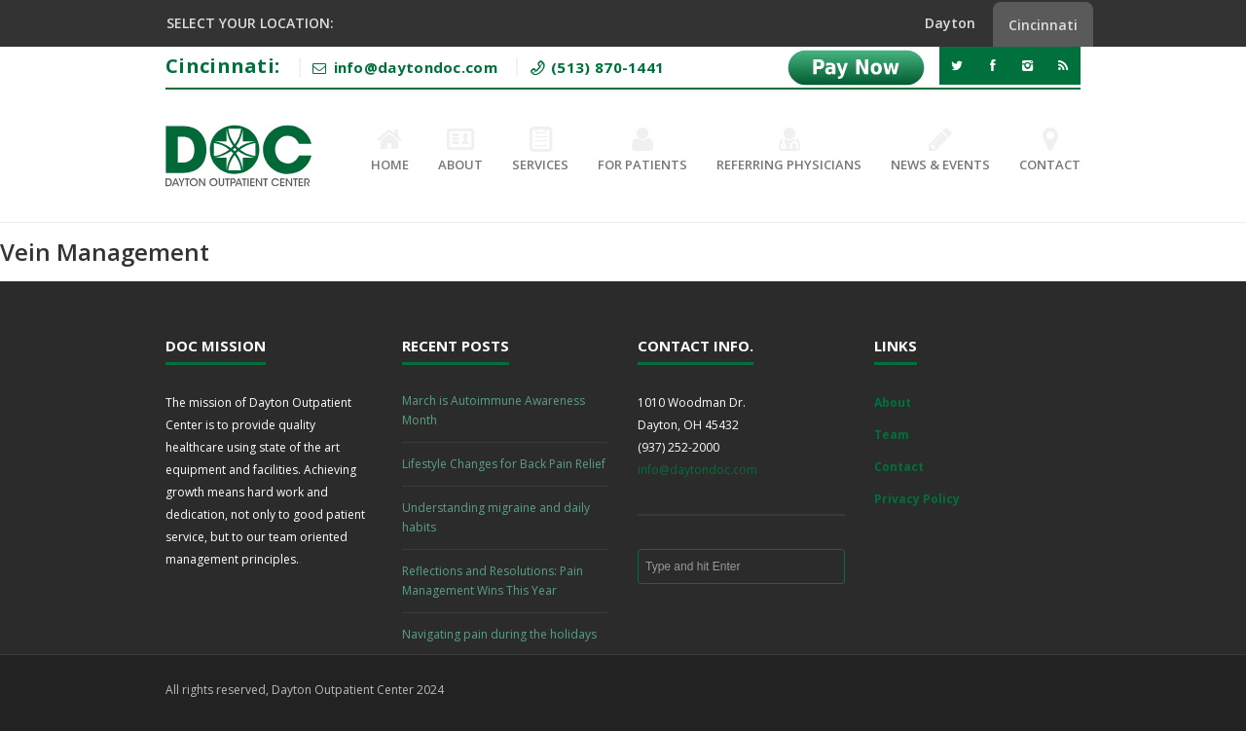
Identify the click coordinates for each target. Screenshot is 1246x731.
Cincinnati (1043, 25)
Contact (1050, 150)
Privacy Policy (917, 499)
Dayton (950, 23)
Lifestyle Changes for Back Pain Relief (503, 464)
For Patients (642, 150)
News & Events (940, 150)
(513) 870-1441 (606, 67)
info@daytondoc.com (697, 469)
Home (390, 150)
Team (891, 434)
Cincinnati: (222, 66)
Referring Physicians (788, 150)
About (460, 150)
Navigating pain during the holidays (499, 634)
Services (540, 150)
